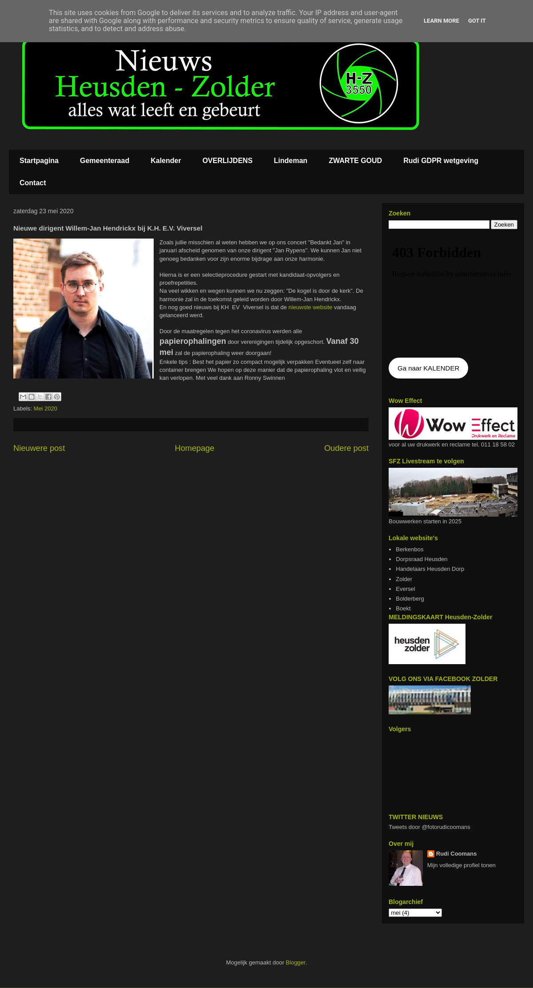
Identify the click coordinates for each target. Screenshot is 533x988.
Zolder (404, 579)
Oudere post (346, 448)
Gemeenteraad (104, 160)
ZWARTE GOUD (355, 160)
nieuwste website (310, 307)
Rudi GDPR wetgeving (440, 160)
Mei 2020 (45, 408)
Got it (477, 20)
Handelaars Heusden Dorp (430, 569)
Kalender (166, 160)
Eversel (405, 589)
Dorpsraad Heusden (421, 559)
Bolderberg (410, 598)
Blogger (295, 962)
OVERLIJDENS (228, 160)
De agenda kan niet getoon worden (453, 294)
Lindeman (291, 160)
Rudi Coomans (456, 853)
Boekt (403, 608)
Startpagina (39, 160)
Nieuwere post (39, 448)
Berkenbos (409, 549)
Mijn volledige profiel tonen (461, 865)
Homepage (195, 448)
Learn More (441, 20)
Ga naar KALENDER (428, 368)
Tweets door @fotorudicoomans (429, 827)
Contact (33, 183)
